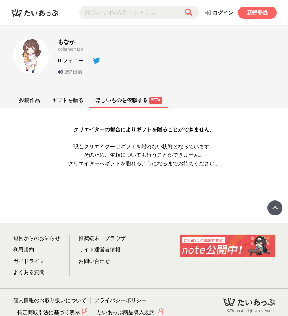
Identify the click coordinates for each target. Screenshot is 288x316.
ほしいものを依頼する (128, 100)
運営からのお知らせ (36, 238)
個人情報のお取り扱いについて (49, 300)
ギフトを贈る (67, 100)
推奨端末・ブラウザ (102, 238)
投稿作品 (29, 100)
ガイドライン (29, 261)
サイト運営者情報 (99, 249)
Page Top (274, 207)
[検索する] (188, 12)
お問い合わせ (94, 261)
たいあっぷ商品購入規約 (130, 312)
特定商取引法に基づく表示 (53, 312)
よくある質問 (29, 272)
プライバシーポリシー (120, 300)
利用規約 (23, 249)
